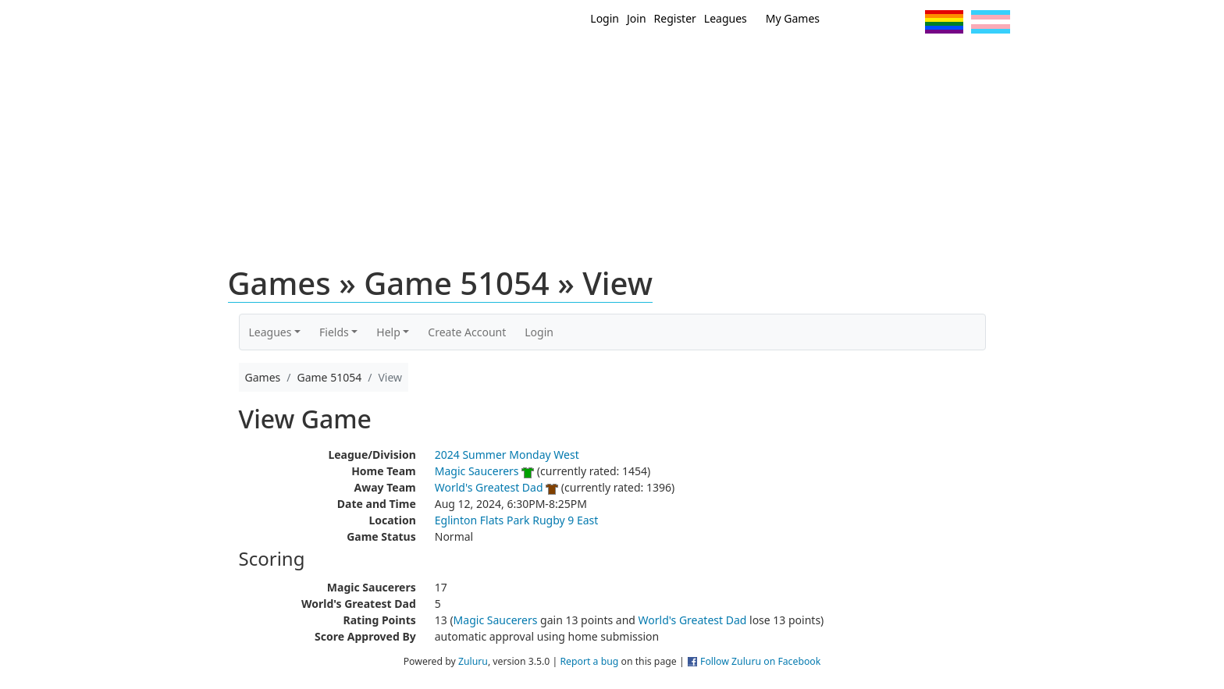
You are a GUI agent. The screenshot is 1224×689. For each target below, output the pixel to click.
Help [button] (388, 332)
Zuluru (473, 661)
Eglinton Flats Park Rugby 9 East (517, 520)
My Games (793, 18)
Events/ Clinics (745, 61)
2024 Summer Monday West (507, 454)
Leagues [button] (270, 332)
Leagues (725, 18)
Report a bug (589, 661)
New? (573, 61)
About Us (967, 61)
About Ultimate (864, 61)
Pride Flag (944, 22)
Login (604, 18)
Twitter (848, 22)
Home (511, 61)
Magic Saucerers (477, 470)
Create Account (467, 332)
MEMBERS (645, 61)
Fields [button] (334, 332)
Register (675, 18)
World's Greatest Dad (489, 487)
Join (636, 18)
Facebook (877, 22)
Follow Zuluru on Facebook (760, 661)
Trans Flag (990, 22)
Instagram (906, 22)
